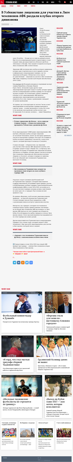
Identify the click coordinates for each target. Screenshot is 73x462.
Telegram (18, 254)
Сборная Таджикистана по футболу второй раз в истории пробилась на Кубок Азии (64, 48)
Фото (26, 6)
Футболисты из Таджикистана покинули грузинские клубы (63, 60)
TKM (43, 2)
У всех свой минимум (61, 424)
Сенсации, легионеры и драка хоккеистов (8, 425)
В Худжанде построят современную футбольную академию (64, 116)
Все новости (68, 136)
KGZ (34, 2)
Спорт (11, 24)
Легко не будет (44, 423)
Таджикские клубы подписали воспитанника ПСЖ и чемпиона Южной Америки (63, 90)
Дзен (25, 254)
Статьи (12, 6)
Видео (19, 6)
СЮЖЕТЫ (34, 6)
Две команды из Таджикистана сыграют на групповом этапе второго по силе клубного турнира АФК (30, 171)
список (16, 184)
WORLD (53, 2)
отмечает (18, 84)
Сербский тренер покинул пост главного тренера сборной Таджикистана (64, 35)
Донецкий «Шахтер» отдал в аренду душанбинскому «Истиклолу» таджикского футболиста (63, 75)
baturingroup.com (47, 460)
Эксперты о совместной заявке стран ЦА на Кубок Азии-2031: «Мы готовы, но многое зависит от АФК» (64, 129)
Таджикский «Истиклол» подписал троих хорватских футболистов (63, 104)
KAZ (29, 2)
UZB (48, 2)
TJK (38, 2)
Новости (3, 6)
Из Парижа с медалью (24, 424)
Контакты (5, 457)
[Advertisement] (36, 278)
